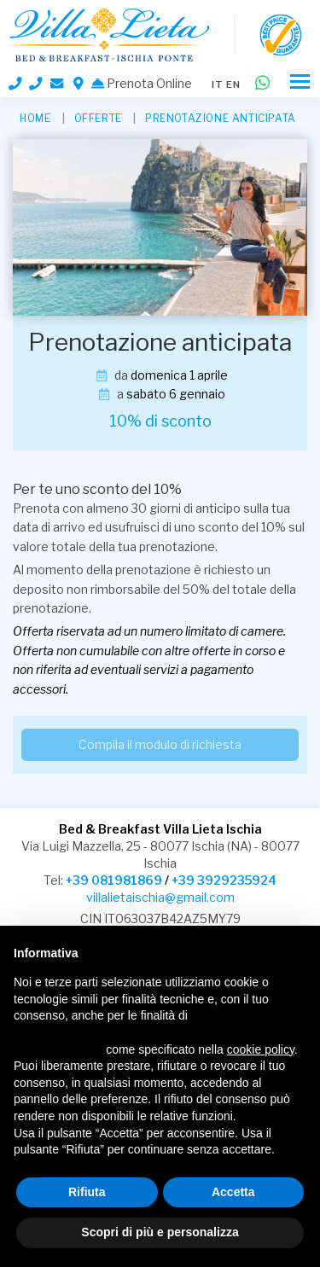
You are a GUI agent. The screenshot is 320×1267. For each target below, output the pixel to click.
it (218, 84)
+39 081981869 (114, 880)
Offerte (98, 118)
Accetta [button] (233, 1192)
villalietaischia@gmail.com (160, 897)
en (233, 84)
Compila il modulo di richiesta (160, 744)
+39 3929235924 (224, 880)
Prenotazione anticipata (220, 118)
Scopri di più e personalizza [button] (159, 1232)
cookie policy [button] (260, 1049)
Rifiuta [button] (87, 1192)
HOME (35, 118)
